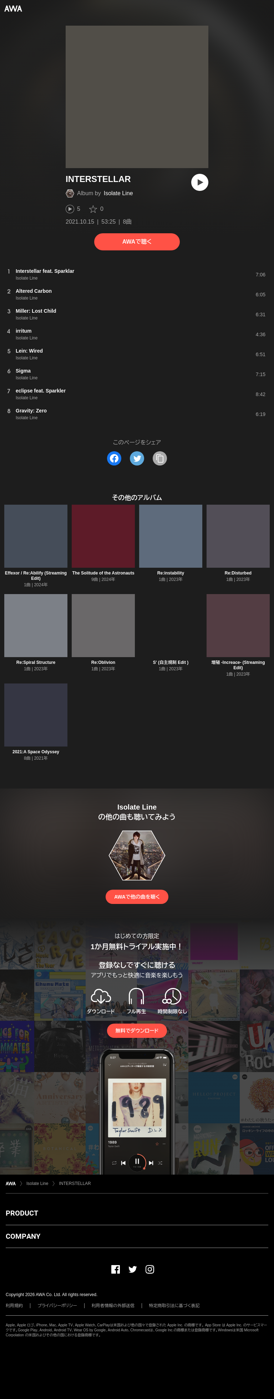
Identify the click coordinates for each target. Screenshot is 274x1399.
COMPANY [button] (23, 1236)
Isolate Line (118, 193)
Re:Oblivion (103, 662)
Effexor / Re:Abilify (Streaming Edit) (36, 576)
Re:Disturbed (238, 573)
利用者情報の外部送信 (113, 1305)
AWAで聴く (137, 242)
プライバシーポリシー (57, 1305)
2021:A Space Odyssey (35, 751)
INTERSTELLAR (75, 1183)
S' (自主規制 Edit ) (171, 662)
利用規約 (14, 1305)
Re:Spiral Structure (35, 662)
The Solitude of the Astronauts (103, 573)
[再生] (199, 182)
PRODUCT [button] (22, 1213)
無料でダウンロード (137, 1031)
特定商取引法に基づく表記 (174, 1305)
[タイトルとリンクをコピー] (160, 458)
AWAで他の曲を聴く (137, 897)
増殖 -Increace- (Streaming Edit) (238, 665)
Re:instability (170, 573)
